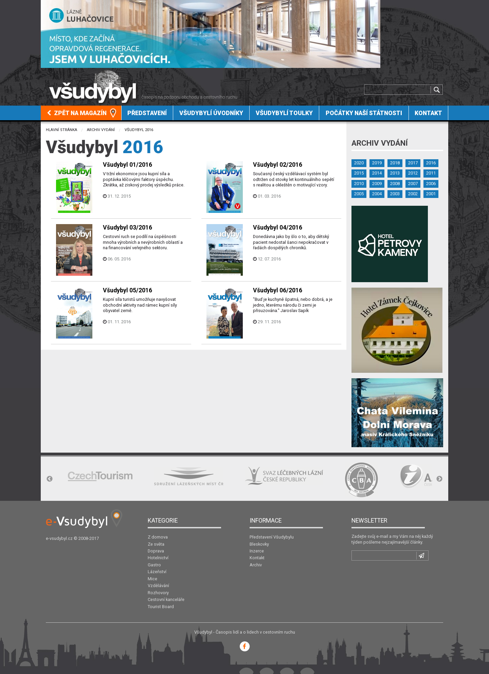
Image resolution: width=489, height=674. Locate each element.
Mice (152, 578)
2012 (413, 173)
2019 (377, 162)
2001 (431, 193)
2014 (377, 173)
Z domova (158, 537)
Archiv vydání (101, 130)
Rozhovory (158, 592)
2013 (395, 173)
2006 (431, 183)
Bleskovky (259, 544)
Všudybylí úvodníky (211, 113)
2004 (377, 193)
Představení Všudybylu (272, 537)
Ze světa (156, 544)
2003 (395, 193)
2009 (377, 183)
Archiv (256, 564)
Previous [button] (49, 479)
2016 (431, 162)
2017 (413, 162)
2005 (359, 193)
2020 (359, 162)
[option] (100, 476)
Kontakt (428, 113)
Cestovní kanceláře (166, 599)
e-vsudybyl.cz (59, 538)
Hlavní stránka (61, 130)
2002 (413, 193)
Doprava (156, 550)
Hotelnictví (158, 557)
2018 (395, 162)
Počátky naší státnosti (364, 113)
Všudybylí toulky (284, 113)
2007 (413, 183)
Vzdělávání (158, 585)
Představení (147, 113)
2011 (431, 173)
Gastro (154, 564)
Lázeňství (157, 571)
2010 (359, 183)
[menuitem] (81, 113)
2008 (395, 183)
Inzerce (257, 550)
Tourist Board (161, 606)
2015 (359, 173)
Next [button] (439, 479)
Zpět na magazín (77, 113)
